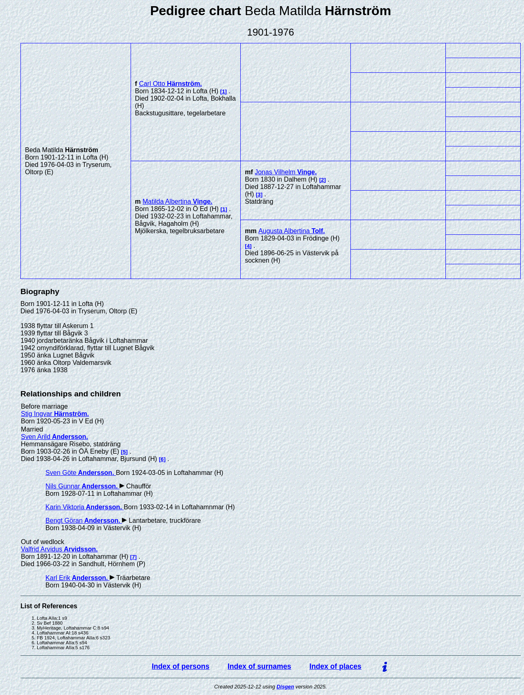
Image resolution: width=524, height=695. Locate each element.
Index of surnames (259, 666)
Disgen (285, 687)
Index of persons (181, 666)
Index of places (335, 666)
